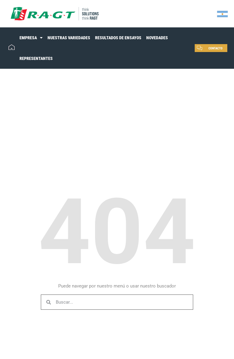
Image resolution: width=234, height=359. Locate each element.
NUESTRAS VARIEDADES (69, 37)
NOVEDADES (157, 37)
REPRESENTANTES (36, 58)
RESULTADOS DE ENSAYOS (118, 37)
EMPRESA (31, 38)
